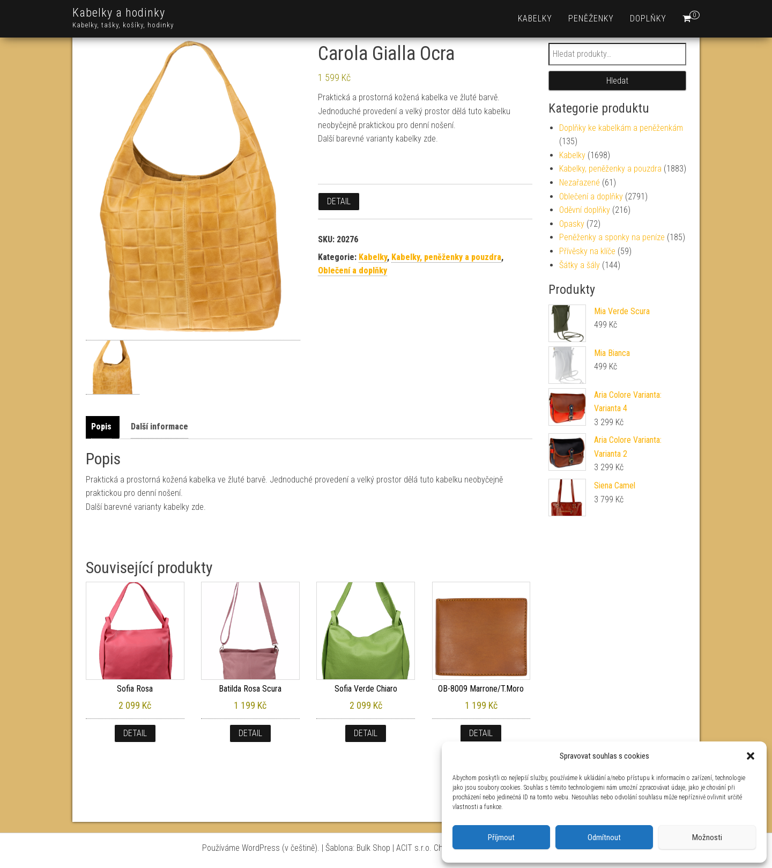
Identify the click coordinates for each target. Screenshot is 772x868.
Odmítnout (604, 837)
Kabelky (535, 18)
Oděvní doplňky (584, 210)
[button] (750, 756)
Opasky (571, 224)
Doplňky (648, 18)
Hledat (617, 81)
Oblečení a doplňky (352, 270)
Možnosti (707, 837)
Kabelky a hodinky (118, 12)
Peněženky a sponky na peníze (612, 237)
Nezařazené (579, 182)
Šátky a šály (579, 265)
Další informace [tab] (159, 426)
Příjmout (501, 837)
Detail (339, 201)
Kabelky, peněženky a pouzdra (446, 257)
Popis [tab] (101, 426)
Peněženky (591, 18)
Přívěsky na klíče (587, 251)
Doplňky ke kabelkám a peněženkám (621, 128)
